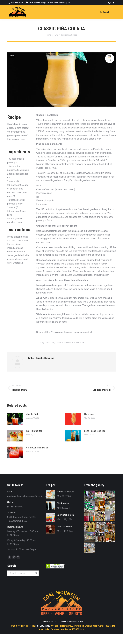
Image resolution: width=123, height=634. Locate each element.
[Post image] (15, 419)
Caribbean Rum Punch (37, 447)
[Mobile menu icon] (114, 12)
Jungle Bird (32, 414)
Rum (12, 56)
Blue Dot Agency (42, 626)
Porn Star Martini (65, 491)
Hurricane (89, 414)
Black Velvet (63, 503)
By (62, 342)
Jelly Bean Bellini (65, 515)
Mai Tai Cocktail (34, 431)
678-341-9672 (17, 3)
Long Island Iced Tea (94, 431)
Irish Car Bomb (64, 526)
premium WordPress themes (71, 621)
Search (35, 573)
